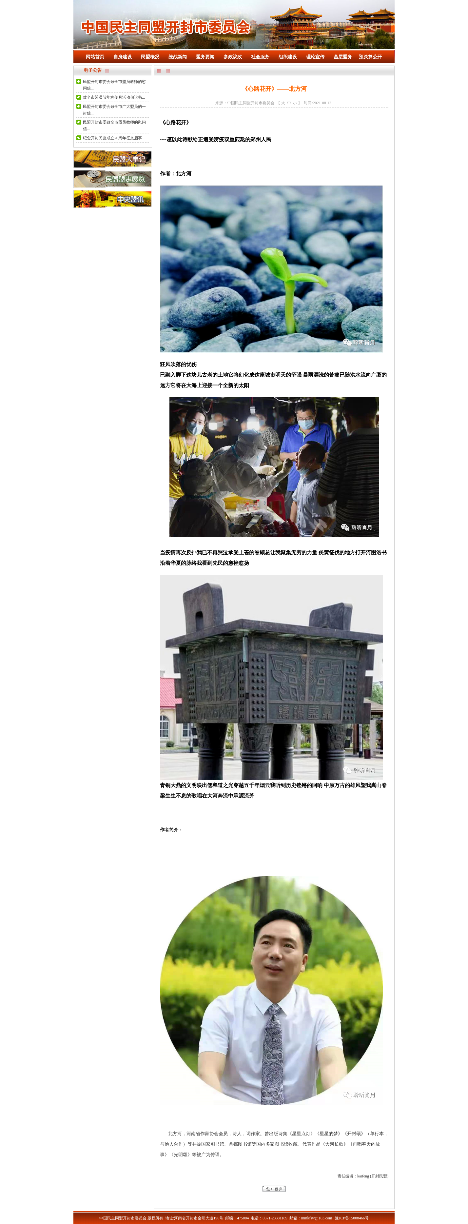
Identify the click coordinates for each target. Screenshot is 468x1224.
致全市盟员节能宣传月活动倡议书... (114, 97)
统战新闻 (177, 56)
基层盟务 (343, 56)
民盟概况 (150, 56)
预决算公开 (370, 56)
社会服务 (260, 56)
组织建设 (288, 56)
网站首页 (95, 56)
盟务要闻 (205, 56)
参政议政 (233, 56)
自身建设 (122, 56)
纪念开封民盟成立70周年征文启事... (114, 138)
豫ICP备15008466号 (352, 1218)
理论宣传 (315, 56)
